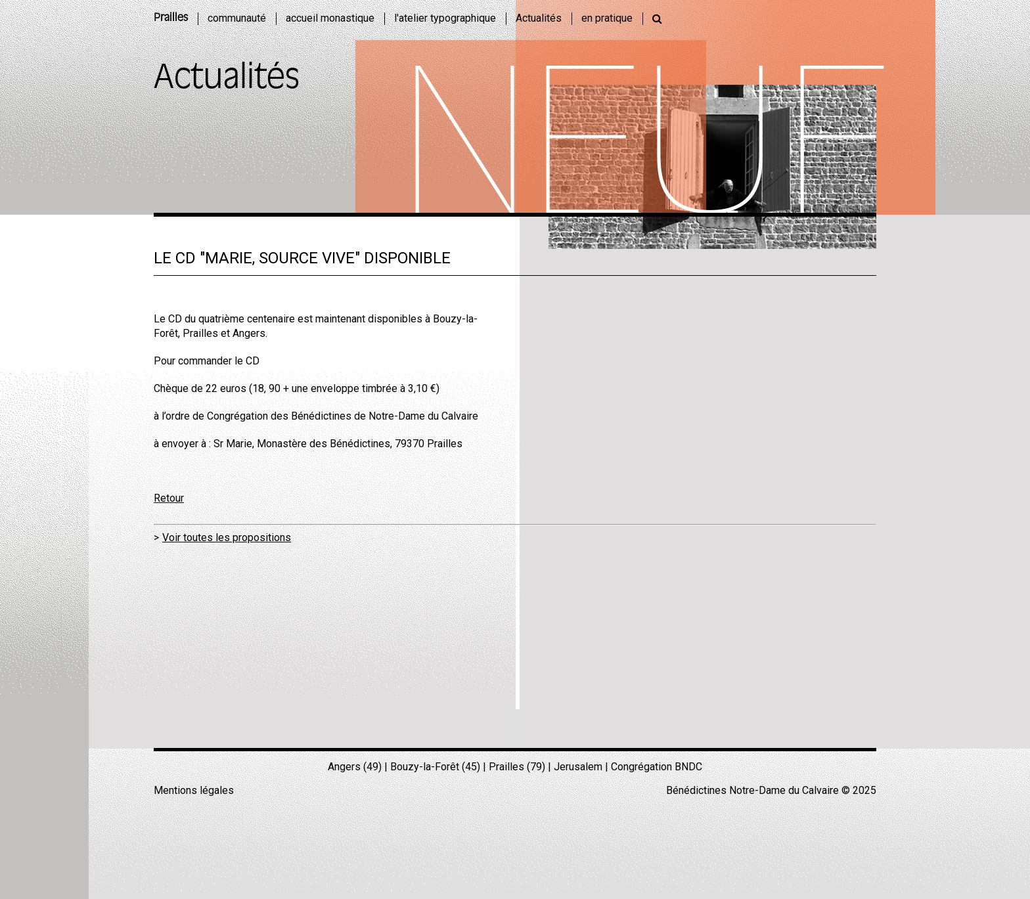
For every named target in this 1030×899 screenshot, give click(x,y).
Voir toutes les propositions (226, 537)
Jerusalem (578, 766)
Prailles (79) (517, 766)
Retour (169, 498)
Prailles (171, 18)
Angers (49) (355, 766)
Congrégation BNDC (656, 766)
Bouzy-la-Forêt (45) (435, 766)
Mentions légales (194, 790)
